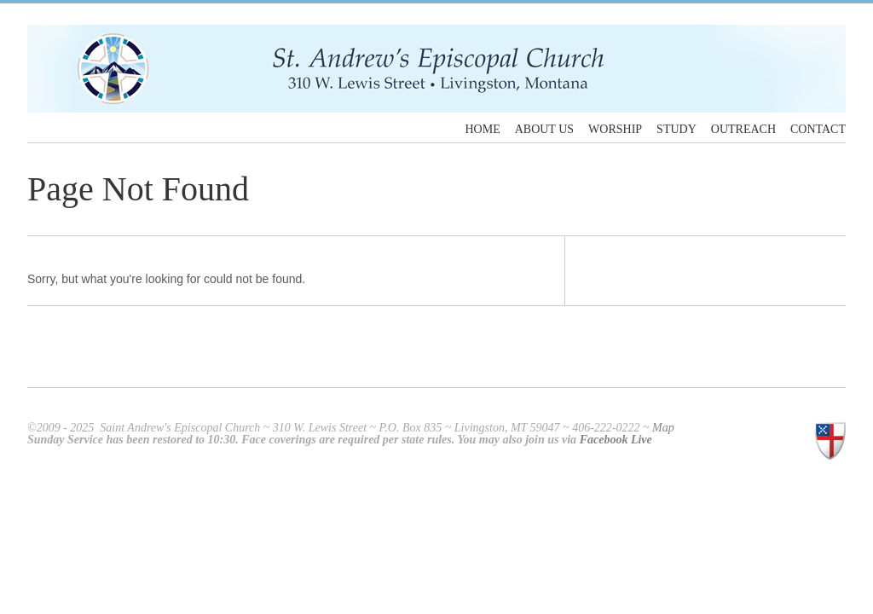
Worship (615, 130)
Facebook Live (616, 439)
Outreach (743, 130)
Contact (818, 130)
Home (482, 130)
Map (663, 427)
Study (676, 130)
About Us (544, 130)
